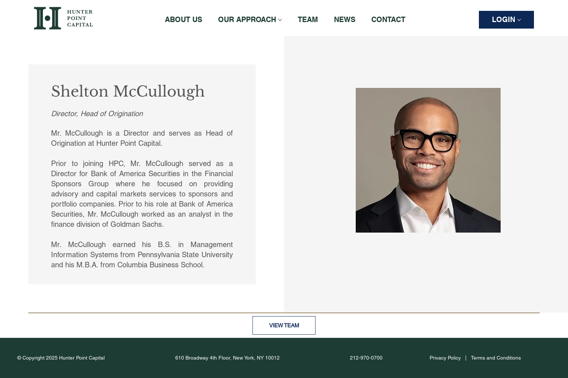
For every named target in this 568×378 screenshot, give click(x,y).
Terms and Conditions (496, 358)
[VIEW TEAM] (284, 325)
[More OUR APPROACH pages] (280, 20)
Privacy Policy (445, 358)
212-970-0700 (366, 358)
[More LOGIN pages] (519, 20)
